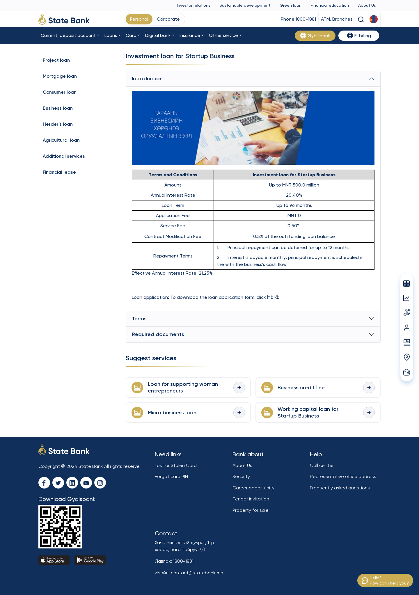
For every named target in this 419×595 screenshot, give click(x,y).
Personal (139, 19)
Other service (223, 35)
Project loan (56, 60)
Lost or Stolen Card (176, 465)
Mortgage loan (60, 76)
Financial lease (59, 172)
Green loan (290, 5)
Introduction (147, 78)
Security (241, 476)
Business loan (58, 108)
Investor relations (193, 5)
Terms (139, 318)
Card (131, 35)
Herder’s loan (58, 124)
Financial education (330, 5)
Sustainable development (245, 5)
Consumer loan (60, 92)
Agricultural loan (61, 140)
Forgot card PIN (171, 476)
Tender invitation (250, 499)
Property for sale (250, 510)
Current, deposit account (68, 35)
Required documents (158, 334)
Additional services (64, 156)
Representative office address (343, 476)
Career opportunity (253, 488)
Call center (322, 465)
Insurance (190, 35)
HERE (273, 297)
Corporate (168, 19)
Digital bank (158, 35)
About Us (367, 5)
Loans (110, 35)
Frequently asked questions (340, 488)
